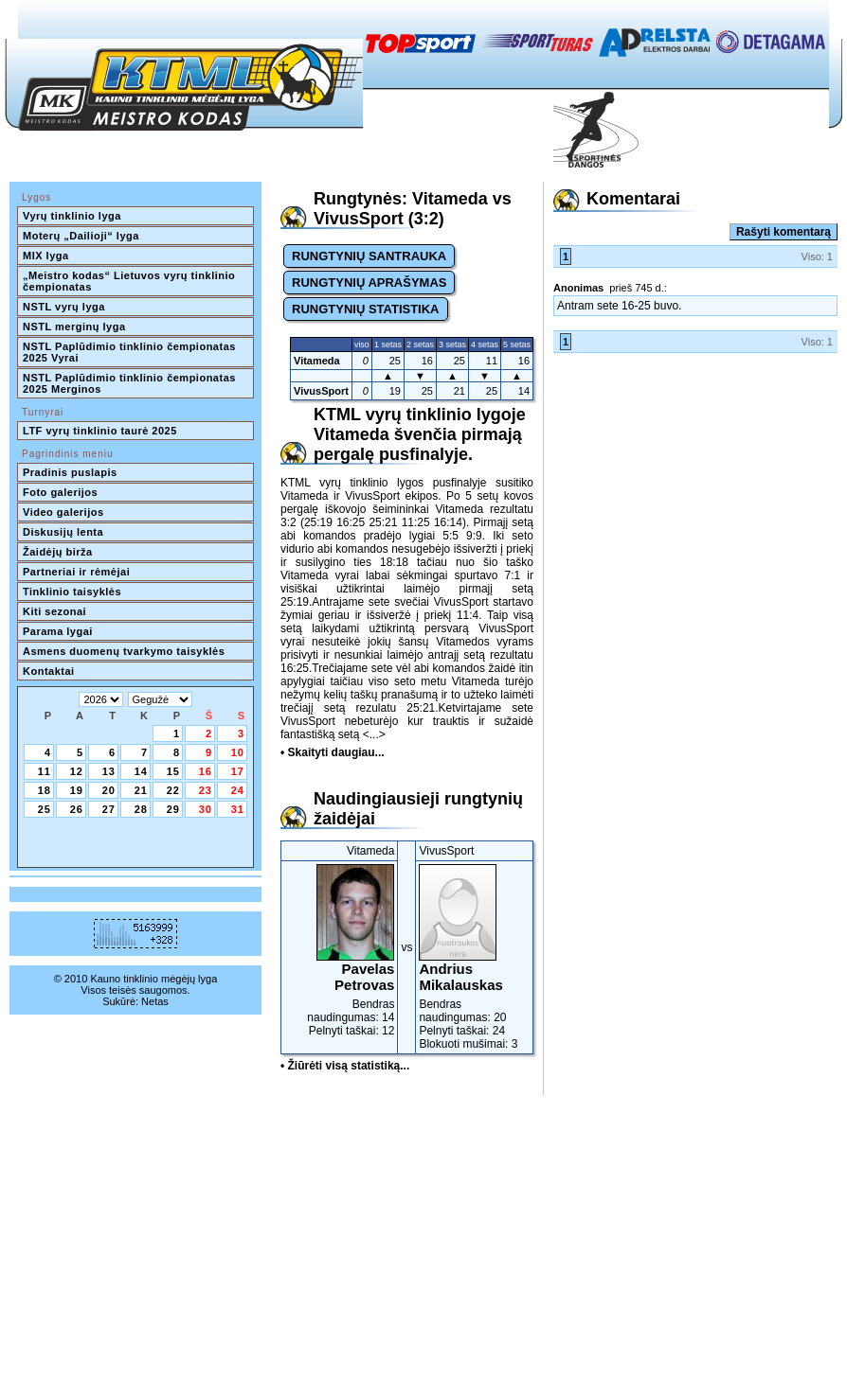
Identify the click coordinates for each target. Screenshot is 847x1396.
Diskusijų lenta (63, 532)
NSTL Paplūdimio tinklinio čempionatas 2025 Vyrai (131, 352)
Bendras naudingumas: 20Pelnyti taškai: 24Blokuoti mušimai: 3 (474, 957)
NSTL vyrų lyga (64, 306)
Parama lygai (58, 631)
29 (173, 809)
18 (44, 790)
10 (237, 752)
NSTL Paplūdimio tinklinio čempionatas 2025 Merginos (131, 383)
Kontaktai (49, 671)
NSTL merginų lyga (74, 326)
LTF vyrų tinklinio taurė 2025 (100, 430)
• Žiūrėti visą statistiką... (344, 1065)
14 (141, 771)
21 (141, 790)
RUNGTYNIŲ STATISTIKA (366, 309)
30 (205, 809)
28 (141, 809)
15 (173, 771)
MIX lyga (46, 255)
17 (237, 771)
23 (205, 790)
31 (237, 809)
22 (173, 790)
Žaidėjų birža (58, 551)
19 (76, 790)
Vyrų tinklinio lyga (72, 215)
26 (76, 809)
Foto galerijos (60, 492)
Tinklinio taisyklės (72, 591)
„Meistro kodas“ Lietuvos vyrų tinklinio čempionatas (131, 281)
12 (76, 771)
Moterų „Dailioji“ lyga (81, 235)
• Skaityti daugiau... (332, 752)
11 (44, 771)
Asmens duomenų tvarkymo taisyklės (124, 651)
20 (109, 790)
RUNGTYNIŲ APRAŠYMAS (369, 282)
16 (205, 771)
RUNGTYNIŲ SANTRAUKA (369, 256)
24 (237, 790)
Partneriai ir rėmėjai (76, 571)
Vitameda (317, 360)
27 (109, 809)
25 (44, 809)
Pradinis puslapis (70, 472)
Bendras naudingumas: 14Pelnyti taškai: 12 (339, 950)
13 (109, 771)
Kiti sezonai (54, 611)
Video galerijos (63, 512)
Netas (155, 1001)
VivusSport (321, 391)
